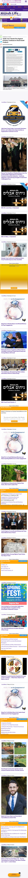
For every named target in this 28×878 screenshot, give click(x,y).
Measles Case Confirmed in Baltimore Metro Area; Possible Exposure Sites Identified (12, 258)
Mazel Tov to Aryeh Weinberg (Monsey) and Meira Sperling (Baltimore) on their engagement (13, 457)
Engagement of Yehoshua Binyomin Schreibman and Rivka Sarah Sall (10, 497)
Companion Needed (6, 723)
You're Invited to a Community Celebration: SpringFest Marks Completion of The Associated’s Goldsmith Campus (12, 608)
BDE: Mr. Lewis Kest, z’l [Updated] (10, 208)
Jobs (14, 6)
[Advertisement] (14, 94)
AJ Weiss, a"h (4, 565)
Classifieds (2, 9)
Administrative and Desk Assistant (9, 639)
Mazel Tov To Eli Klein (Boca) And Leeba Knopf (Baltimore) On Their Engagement (13, 712)
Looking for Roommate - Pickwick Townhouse (12, 726)
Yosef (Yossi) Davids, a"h (7, 570)
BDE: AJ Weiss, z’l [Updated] (8, 236)
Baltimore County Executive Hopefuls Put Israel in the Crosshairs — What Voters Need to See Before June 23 (13, 677)
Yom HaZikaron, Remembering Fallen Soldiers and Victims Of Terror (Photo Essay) (13, 372)
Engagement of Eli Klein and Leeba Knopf (11, 494)
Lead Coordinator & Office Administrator (11, 644)
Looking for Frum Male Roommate (9, 725)
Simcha (24, 490)
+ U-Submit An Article (19, 27)
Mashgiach (3, 642)
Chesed (8, 6)
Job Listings (4, 635)
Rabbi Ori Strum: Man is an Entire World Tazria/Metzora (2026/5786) (11, 816)
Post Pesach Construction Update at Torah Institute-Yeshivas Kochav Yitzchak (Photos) (12, 769)
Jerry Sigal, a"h (4, 566)
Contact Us (25, 9)
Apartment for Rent (6, 728)
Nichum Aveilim (5, 561)
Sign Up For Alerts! (9, 27)
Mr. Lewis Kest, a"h (5, 568)
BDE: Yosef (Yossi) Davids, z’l (8, 402)
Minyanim (12, 9)
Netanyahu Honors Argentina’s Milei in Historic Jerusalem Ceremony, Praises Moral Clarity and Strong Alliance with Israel (13, 351)
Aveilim (24, 561)
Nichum (26, 6)
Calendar (2, 6)
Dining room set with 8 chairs (8, 732)
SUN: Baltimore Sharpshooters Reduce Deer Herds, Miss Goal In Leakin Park (12, 483)
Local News (8, 25)
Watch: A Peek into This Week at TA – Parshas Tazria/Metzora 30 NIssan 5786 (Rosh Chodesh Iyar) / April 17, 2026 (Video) (13, 860)
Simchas (20, 6)
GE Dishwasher (4, 734)
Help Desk (3, 650)
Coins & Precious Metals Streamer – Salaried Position (14, 646)
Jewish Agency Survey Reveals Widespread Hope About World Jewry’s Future (13, 531)
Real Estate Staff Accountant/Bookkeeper (11, 641)
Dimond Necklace (5, 730)
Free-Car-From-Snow (6, 648)
